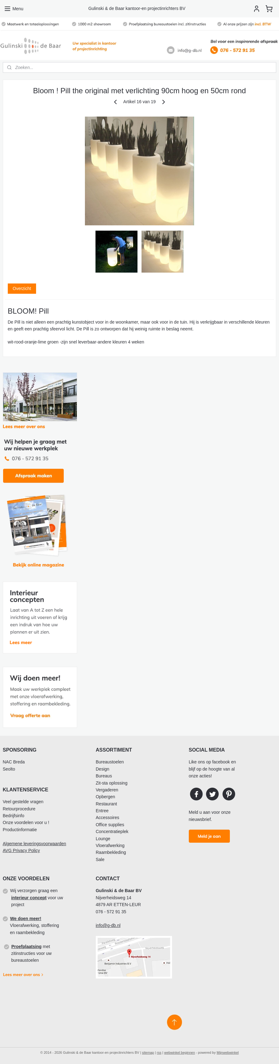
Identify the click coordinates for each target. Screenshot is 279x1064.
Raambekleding (111, 852)
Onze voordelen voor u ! (26, 822)
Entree (102, 810)
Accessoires (107, 817)
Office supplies (110, 824)
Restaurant (106, 803)
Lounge (103, 838)
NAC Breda (14, 761)
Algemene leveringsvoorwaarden (34, 843)
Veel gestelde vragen (23, 801)
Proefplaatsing (26, 946)
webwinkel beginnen (179, 1052)
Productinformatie (20, 829)
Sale (100, 859)
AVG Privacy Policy (21, 850)
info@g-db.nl (108, 925)
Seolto (9, 769)
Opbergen (105, 796)
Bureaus (104, 775)
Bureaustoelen (110, 761)
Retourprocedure (19, 808)
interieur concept (29, 897)
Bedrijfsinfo (13, 815)
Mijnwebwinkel (228, 1052)
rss (159, 1052)
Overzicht (22, 288)
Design (102, 769)
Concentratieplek (112, 831)
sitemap (148, 1052)
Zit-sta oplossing (112, 783)
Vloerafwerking (110, 845)
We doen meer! (25, 918)
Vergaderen (107, 789)
